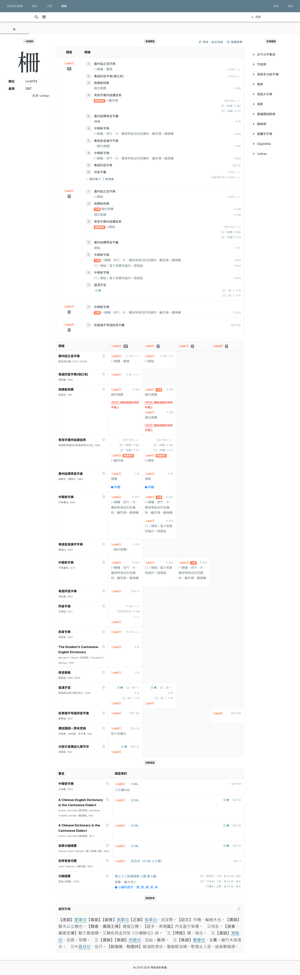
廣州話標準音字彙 (106, 116)
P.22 (136, 746)
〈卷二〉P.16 (233, 295)
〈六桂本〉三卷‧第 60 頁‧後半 (222, 881)
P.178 (237, 783)
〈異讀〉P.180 (232, 105)
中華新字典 (101, 128)
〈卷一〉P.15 (233, 290)
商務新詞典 (101, 83)
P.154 (135, 713)
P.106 (234, 100)
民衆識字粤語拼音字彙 (109, 325)
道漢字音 (100, 285)
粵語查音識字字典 (106, 141)
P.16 (238, 825)
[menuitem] (271, 54)
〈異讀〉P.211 (232, 111)
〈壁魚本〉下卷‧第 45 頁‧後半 (222, 876)
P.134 (237, 325)
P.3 (238, 861)
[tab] (14, 29)
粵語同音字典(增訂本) (109, 76)
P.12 (238, 165)
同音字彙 (100, 172)
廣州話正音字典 (104, 64)
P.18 (238, 800)
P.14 (238, 845)
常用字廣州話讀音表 (107, 95)
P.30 (136, 728)
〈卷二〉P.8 (132, 698)
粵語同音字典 (103, 165)
